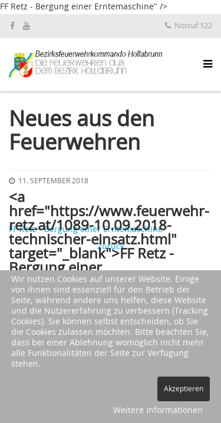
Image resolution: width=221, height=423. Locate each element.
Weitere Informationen (158, 411)
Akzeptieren (183, 388)
